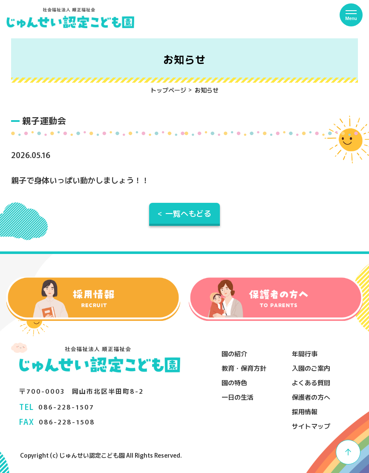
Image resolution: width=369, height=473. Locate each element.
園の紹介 (234, 353)
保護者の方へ (311, 396)
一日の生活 (238, 396)
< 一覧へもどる (184, 213)
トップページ (168, 90)
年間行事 (304, 353)
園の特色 (234, 382)
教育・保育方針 (244, 367)
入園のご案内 (311, 367)
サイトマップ (311, 425)
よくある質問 (311, 382)
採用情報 (304, 411)
